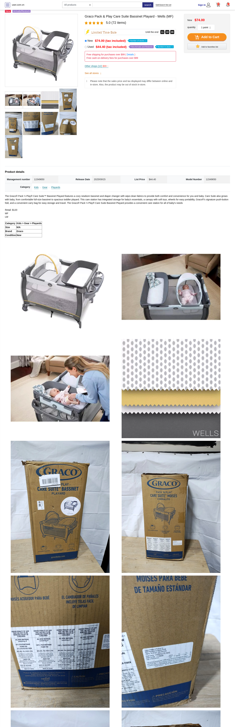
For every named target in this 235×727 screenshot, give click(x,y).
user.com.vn (18, 4)
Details (130, 54)
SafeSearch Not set (163, 5)
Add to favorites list (207, 46)
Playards (55, 187)
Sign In (202, 5)
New (117, 40)
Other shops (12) (96, 66)
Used (131, 47)
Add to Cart (207, 37)
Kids (36, 187)
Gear (44, 187)
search (147, 5)
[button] (228, 4)
